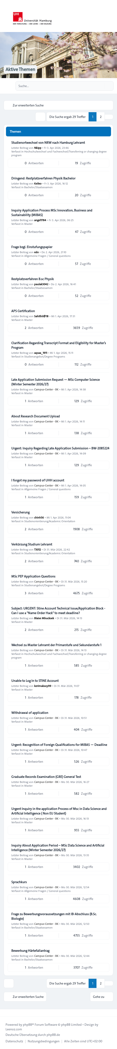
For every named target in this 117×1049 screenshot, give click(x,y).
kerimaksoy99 (42, 686)
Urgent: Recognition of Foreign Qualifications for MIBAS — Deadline (59, 744)
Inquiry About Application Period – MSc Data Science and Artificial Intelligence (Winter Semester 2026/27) (57, 847)
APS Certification (23, 311)
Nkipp (37, 148)
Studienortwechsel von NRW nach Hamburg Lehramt (48, 142)
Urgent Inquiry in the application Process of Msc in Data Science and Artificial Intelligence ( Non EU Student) (59, 811)
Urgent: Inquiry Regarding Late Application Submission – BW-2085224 (60, 448)
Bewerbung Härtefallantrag (30, 950)
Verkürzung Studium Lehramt (31, 544)
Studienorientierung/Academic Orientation (49, 521)
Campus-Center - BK (46, 389)
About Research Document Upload (35, 416)
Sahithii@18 (41, 316)
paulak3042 (41, 284)
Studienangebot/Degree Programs (44, 356)
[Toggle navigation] (111, 16)
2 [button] (101, 116)
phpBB (27, 1024)
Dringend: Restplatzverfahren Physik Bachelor (43, 178)
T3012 (37, 549)
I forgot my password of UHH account (37, 480)
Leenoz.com (14, 1029)
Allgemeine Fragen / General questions (47, 256)
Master (28, 224)
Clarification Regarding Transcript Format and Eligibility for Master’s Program (58, 345)
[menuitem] (14, 1041)
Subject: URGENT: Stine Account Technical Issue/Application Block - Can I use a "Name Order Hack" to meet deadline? (58, 610)
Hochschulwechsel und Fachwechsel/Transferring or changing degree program (59, 153)
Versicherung (20, 512)
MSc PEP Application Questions (33, 576)
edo (36, 252)
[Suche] (100, 86)
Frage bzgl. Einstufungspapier (31, 247)
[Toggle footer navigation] (5, 1013)
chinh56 (39, 517)
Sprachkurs (19, 882)
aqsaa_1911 (40, 353)
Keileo (38, 183)
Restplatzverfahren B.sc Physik (32, 279)
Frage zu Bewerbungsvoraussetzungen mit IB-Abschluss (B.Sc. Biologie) (54, 916)
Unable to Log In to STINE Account (35, 680)
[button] (109, 116)
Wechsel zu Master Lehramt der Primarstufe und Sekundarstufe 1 (56, 645)
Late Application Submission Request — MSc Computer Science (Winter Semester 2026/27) (55, 382)
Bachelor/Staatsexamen (38, 187)
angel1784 (40, 220)
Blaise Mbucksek (44, 618)
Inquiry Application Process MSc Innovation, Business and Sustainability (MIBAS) (51, 212)
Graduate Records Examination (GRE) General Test (46, 776)
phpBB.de (53, 1034)
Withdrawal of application (29, 712)
